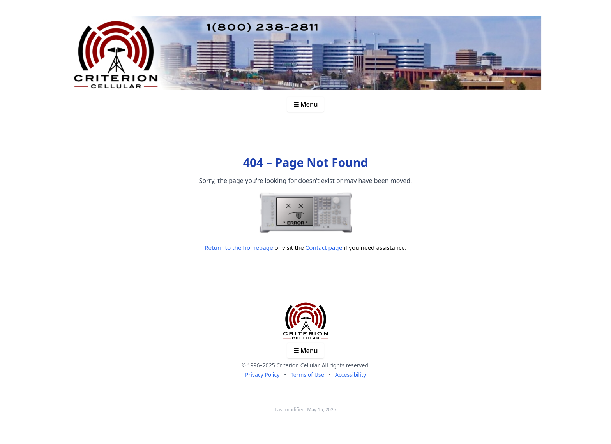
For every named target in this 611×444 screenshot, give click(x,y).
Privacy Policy (262, 374)
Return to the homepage (239, 247)
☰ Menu (305, 104)
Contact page (324, 247)
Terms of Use (307, 374)
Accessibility (350, 374)
